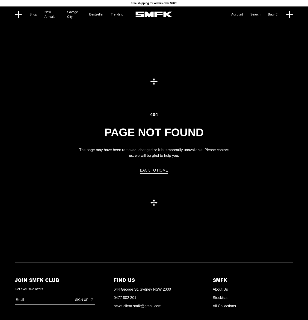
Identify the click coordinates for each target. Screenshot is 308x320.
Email (20, 300)
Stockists (220, 298)
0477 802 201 (125, 298)
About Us (220, 289)
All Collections (224, 306)
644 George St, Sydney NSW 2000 (142, 289)
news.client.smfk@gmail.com (137, 306)
